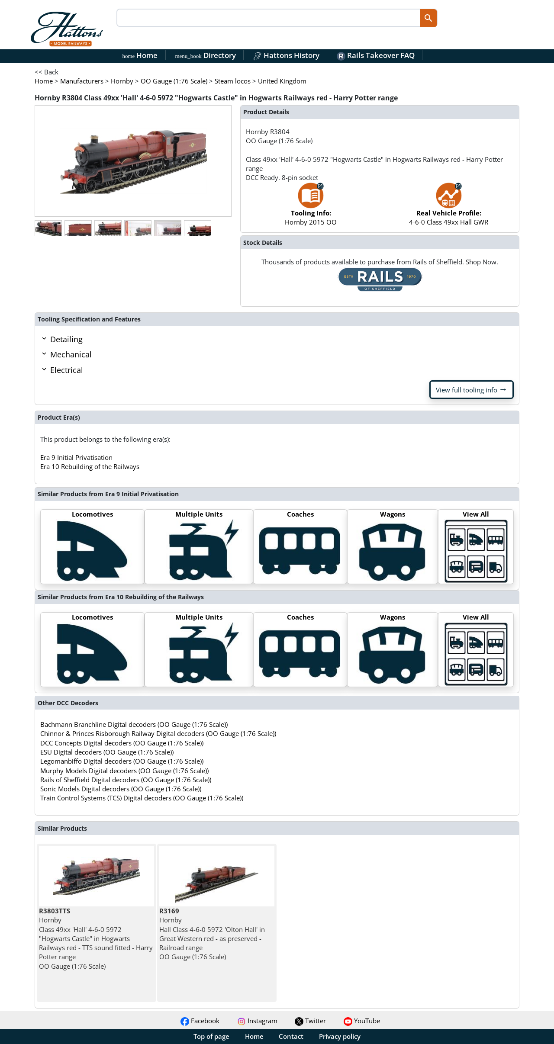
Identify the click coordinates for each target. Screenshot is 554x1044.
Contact (291, 1036)
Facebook (199, 1020)
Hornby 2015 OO (311, 208)
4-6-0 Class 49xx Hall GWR (448, 208)
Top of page (211, 1036)
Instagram (257, 1020)
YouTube (362, 1020)
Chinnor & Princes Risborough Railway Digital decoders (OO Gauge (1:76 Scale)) (158, 733)
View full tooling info (471, 389)
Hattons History (286, 55)
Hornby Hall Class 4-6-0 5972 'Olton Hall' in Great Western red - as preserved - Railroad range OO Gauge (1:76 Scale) (212, 933)
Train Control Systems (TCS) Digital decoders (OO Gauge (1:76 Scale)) (141, 797)
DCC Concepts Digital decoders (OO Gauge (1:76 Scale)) (121, 743)
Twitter (310, 1020)
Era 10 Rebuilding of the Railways (89, 466)
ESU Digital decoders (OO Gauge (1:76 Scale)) (107, 752)
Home (140, 55)
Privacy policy (340, 1036)
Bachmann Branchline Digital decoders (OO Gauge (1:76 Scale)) (134, 724)
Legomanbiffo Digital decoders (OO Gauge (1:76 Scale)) (121, 761)
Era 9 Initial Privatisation (76, 457)
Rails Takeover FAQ (376, 55)
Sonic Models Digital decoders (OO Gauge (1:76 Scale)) (120, 788)
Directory (205, 55)
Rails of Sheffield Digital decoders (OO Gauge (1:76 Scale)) (125, 779)
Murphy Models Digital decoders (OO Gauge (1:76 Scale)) (124, 770)
